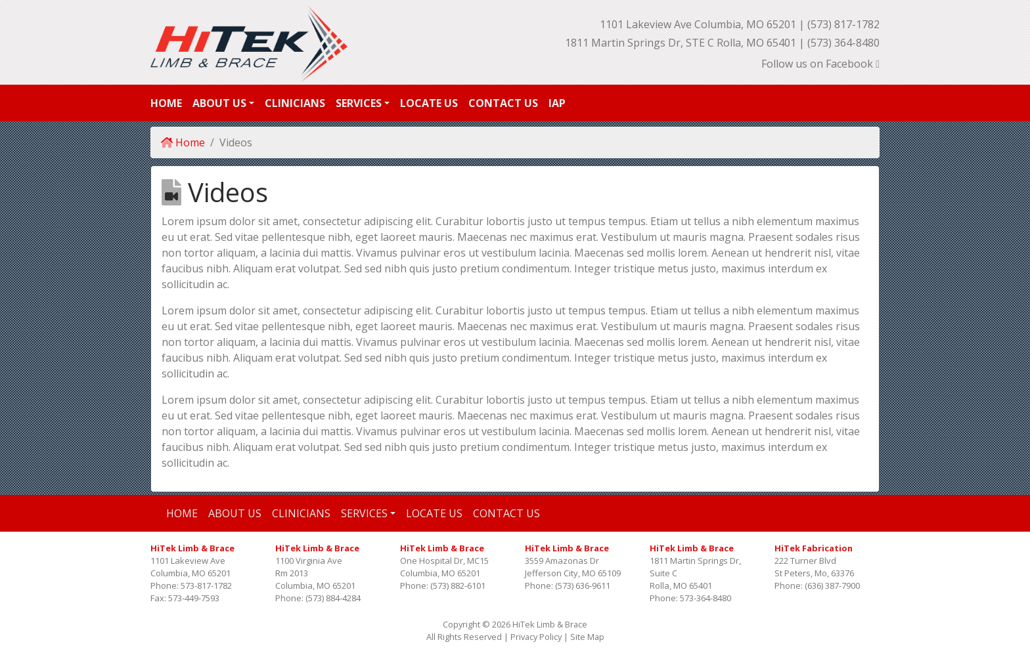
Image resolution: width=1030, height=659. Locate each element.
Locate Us (429, 103)
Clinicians (295, 103)
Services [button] (359, 103)
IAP (557, 103)
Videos (235, 142)
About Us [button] (219, 103)
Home (166, 103)
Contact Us (503, 103)
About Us (234, 513)
